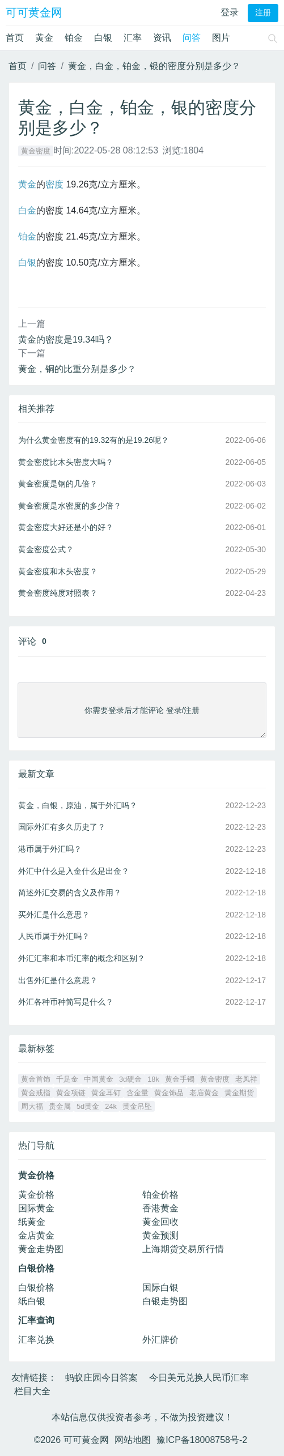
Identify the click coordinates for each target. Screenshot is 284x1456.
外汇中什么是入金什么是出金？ (73, 871)
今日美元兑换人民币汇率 (199, 1377)
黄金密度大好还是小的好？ (65, 527)
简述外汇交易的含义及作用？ (69, 892)
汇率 (133, 37)
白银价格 (36, 1287)
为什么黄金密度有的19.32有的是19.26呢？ (93, 440)
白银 (103, 37)
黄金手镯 (179, 1079)
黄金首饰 (35, 1079)
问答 (192, 37)
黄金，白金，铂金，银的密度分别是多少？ (154, 66)
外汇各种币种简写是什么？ (65, 1001)
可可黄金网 (34, 12)
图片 (221, 37)
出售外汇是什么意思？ (58, 980)
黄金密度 (35, 151)
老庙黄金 (204, 1092)
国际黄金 (36, 1208)
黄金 (44, 37)
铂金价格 (160, 1194)
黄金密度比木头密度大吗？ (65, 462)
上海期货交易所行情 (183, 1249)
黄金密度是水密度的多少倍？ (69, 505)
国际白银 (160, 1287)
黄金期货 (239, 1092)
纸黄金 (31, 1222)
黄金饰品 (169, 1092)
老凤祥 (246, 1079)
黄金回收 (160, 1222)
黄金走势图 (40, 1249)
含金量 (137, 1092)
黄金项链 (71, 1092)
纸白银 (31, 1301)
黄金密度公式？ (46, 549)
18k (153, 1079)
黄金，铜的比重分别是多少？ (77, 369)
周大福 (32, 1106)
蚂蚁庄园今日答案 (101, 1377)
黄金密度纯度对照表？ (58, 592)
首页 (15, 37)
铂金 (74, 37)
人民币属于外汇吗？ (54, 936)
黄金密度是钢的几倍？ (58, 483)
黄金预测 (160, 1235)
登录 (230, 12)
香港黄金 (160, 1208)
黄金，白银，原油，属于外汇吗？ (77, 805)
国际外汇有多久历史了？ (61, 826)
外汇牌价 (160, 1339)
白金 (27, 210)
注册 (263, 12)
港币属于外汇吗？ (50, 848)
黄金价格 (36, 1194)
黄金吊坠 (137, 1106)
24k (111, 1106)
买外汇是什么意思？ (54, 914)
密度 (54, 184)
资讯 (162, 37)
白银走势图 (165, 1301)
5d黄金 (88, 1106)
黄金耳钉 (106, 1092)
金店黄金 (36, 1235)
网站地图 (133, 1440)
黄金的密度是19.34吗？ (65, 339)
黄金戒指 (35, 1092)
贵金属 (60, 1106)
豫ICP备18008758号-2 (201, 1440)
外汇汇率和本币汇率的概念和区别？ (81, 958)
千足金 (67, 1079)
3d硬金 (130, 1079)
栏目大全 (32, 1391)
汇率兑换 (36, 1339)
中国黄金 (98, 1079)
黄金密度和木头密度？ (58, 571)
